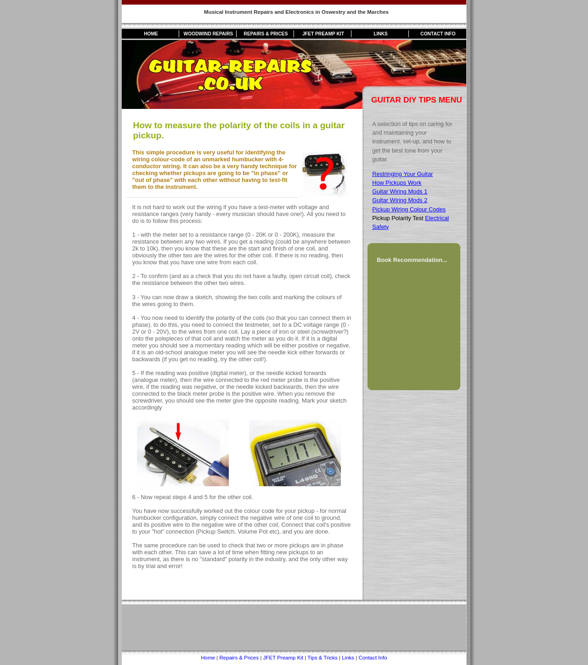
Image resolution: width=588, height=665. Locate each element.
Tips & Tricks (322, 657)
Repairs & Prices (266, 33)
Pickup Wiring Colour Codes (409, 209)
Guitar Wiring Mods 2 (399, 200)
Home (151, 33)
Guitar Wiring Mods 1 (399, 191)
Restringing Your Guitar (402, 174)
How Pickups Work (396, 182)
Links (380, 33)
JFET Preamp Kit (323, 33)
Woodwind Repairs (208, 33)
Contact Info (438, 33)
